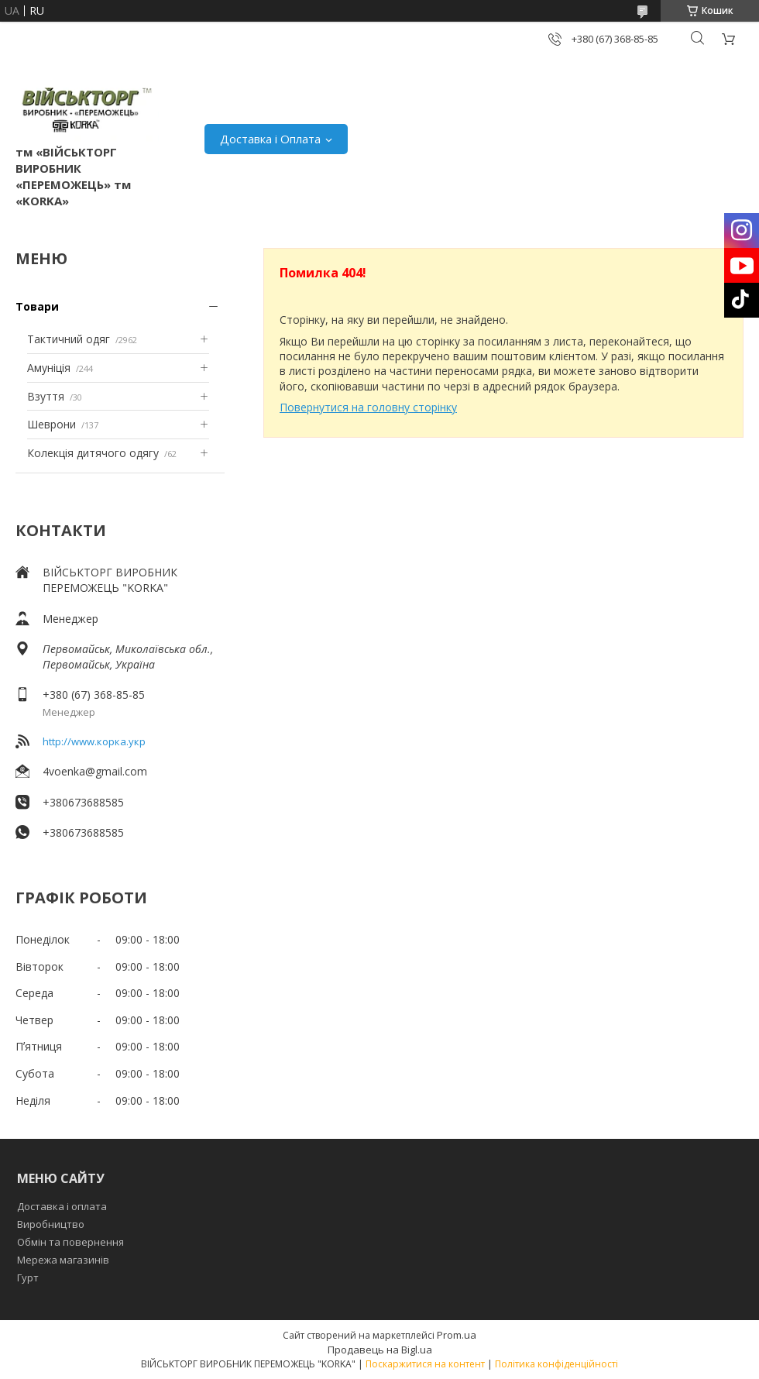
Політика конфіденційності (556, 1363)
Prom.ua (456, 1335)
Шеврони (51, 424)
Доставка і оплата (62, 1206)
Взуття (45, 396)
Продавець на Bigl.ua (380, 1350)
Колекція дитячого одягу (93, 452)
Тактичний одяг (68, 339)
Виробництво (50, 1224)
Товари (37, 306)
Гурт (28, 1277)
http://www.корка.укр (94, 741)
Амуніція (48, 367)
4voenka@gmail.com (95, 771)
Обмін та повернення (70, 1242)
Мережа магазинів (63, 1260)
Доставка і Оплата (270, 138)
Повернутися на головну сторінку (368, 407)
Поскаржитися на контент (425, 1363)
